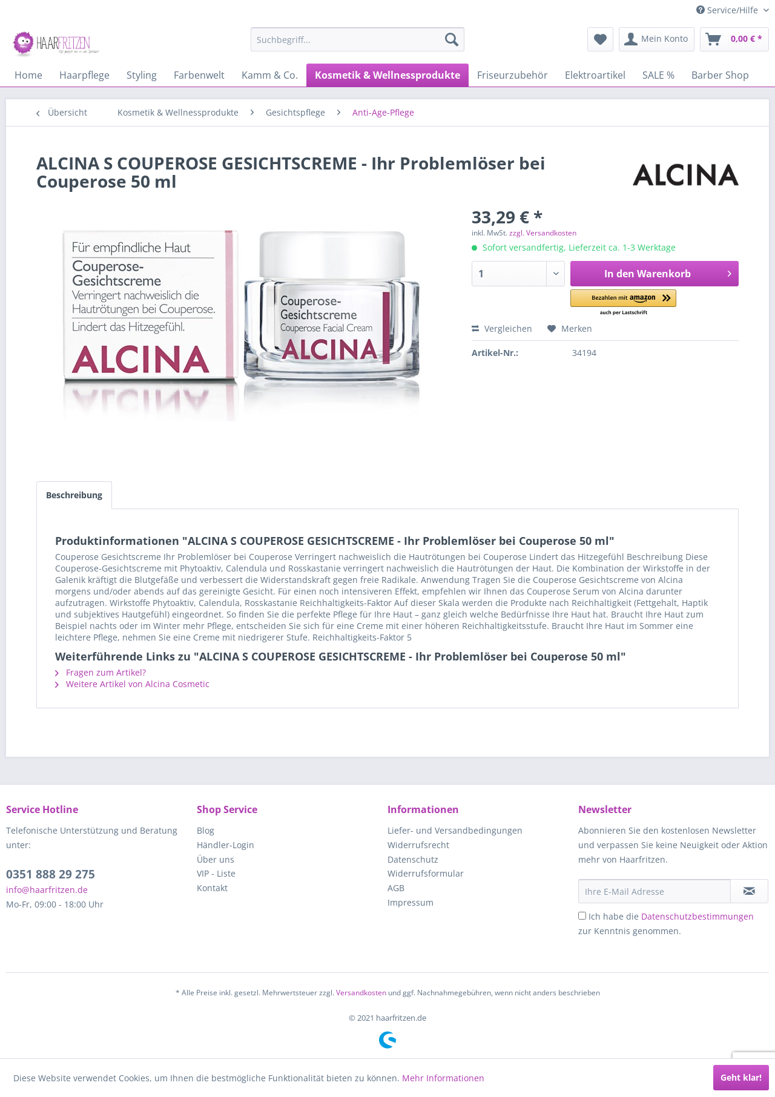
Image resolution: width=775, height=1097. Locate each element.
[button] (623, 303)
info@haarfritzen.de (47, 889)
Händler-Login (225, 845)
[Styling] (141, 75)
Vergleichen (502, 328)
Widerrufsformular (426, 873)
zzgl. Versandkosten (542, 233)
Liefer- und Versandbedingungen (455, 830)
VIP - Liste (216, 873)
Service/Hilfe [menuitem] (728, 10)
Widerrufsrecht (418, 845)
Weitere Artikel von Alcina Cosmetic (132, 684)
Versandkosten (361, 992)
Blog (205, 830)
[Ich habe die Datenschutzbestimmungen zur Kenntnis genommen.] (582, 916)
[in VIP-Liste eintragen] (749, 891)
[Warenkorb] (734, 39)
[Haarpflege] (84, 75)
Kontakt (212, 888)
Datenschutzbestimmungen (697, 916)
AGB (396, 888)
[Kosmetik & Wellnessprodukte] (387, 75)
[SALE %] (658, 75)
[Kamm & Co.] (269, 75)
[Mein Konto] (656, 39)
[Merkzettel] (600, 39)
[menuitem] (357, 39)
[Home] (28, 75)
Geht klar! (741, 1077)
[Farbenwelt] (199, 75)
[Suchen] (451, 39)
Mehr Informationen (443, 1078)
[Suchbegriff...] (357, 39)
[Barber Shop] (720, 75)
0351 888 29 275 (50, 874)
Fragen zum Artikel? (100, 672)
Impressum (411, 902)
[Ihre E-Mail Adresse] (654, 891)
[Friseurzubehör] (512, 75)
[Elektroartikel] (595, 75)
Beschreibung (74, 495)
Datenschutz (413, 859)
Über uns (215, 859)
